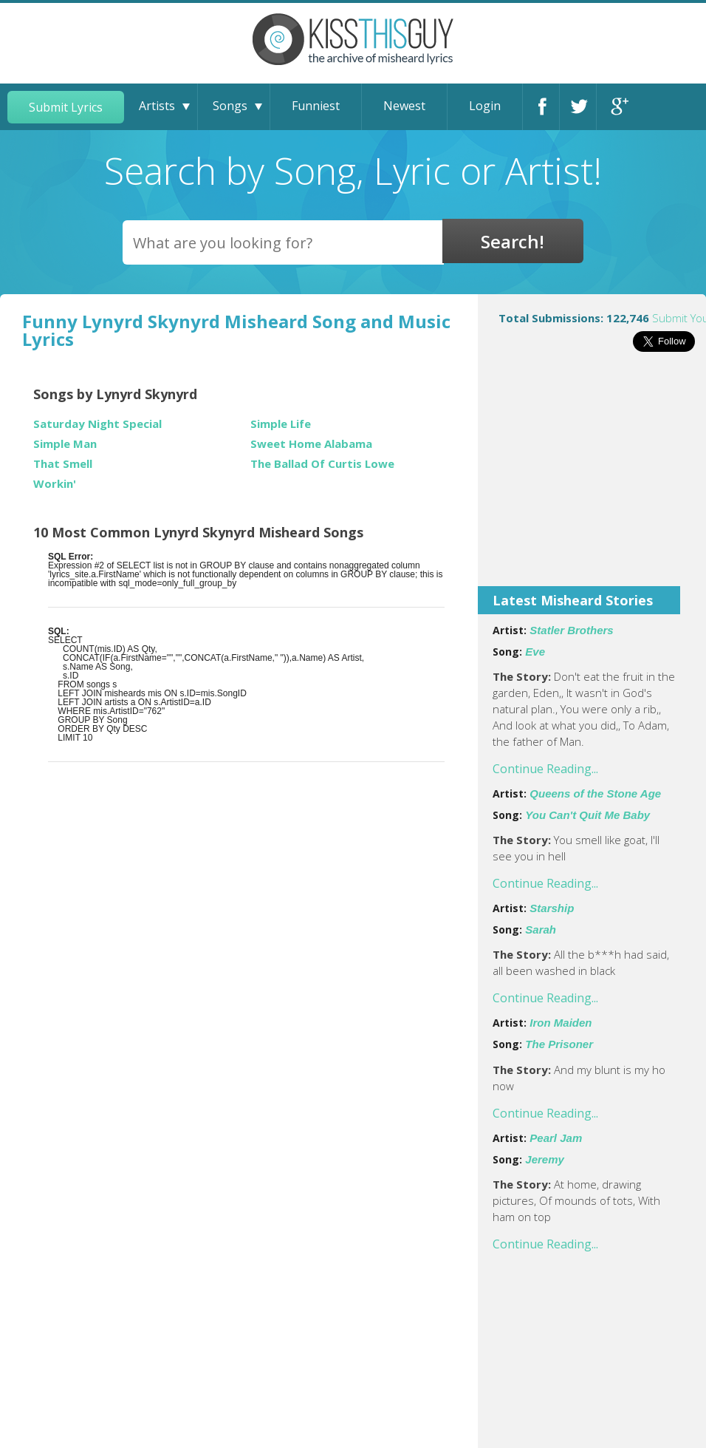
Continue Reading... (545, 769)
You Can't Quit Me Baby (587, 815)
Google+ (618, 107)
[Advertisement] (592, 479)
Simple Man (65, 443)
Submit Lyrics (66, 107)
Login (485, 106)
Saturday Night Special (97, 423)
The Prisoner (559, 1044)
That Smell (62, 463)
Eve (535, 651)
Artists (157, 106)
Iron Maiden (561, 1022)
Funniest (316, 106)
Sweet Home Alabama (311, 443)
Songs (230, 106)
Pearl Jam (556, 1138)
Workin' (54, 483)
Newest (404, 106)
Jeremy (544, 1159)
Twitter (581, 107)
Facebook (544, 107)
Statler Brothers (571, 630)
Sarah (540, 929)
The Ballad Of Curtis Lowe (322, 463)
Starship (552, 908)
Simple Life (280, 423)
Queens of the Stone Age (595, 793)
